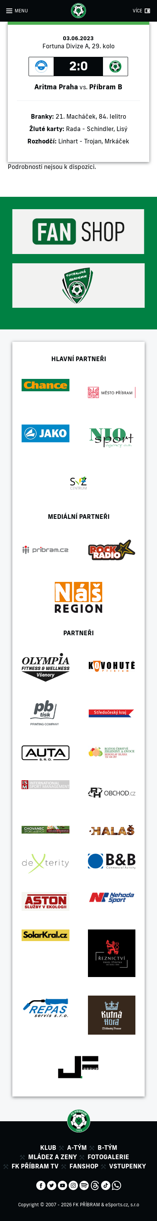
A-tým (77, 1147)
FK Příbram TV (35, 1166)
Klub (48, 1147)
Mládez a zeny (52, 1157)
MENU (21, 11)
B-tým (107, 1147)
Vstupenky (127, 1166)
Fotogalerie (108, 1157)
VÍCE (137, 11)
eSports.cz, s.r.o (122, 1204)
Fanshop (83, 1166)
